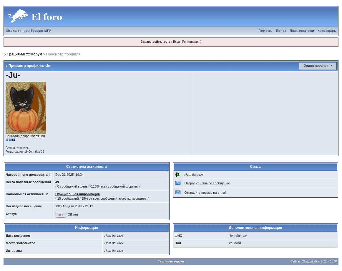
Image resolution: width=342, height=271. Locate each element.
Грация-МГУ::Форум (24, 54)
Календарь (327, 30)
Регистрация (190, 41)
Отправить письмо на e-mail (206, 192)
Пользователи (302, 30)
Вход (176, 41)
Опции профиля (316, 65)
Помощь (266, 30)
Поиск (281, 30)
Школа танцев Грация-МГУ (28, 30)
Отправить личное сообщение (207, 183)
